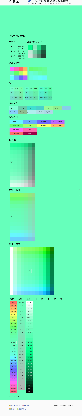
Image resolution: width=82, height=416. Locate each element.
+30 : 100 (29, 302)
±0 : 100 (21, 302)
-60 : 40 (21, 357)
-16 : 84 (21, 320)
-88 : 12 (21, 379)
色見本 (12, 409)
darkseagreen (22, 112)
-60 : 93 (13, 320)
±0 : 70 (30, 329)
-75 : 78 (13, 317)
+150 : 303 (13, 382)
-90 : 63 (13, 314)
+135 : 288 (13, 379)
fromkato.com (14, 405)
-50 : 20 (30, 376)
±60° (30, 121)
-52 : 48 (21, 351)
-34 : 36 (30, 363)
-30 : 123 (13, 326)
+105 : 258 (13, 373)
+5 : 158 (13, 348)
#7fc (12, 88)
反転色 (30, 133)
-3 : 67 (29, 336)
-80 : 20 (21, 373)
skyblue (66, 108)
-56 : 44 (21, 354)
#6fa (35, 88)
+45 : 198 (13, 360)
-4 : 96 (21, 311)
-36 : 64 (21, 336)
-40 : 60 (21, 339)
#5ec (41, 93)
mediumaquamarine (22, 108)
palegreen (48, 108)
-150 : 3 (13, 302)
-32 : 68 (21, 333)
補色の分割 (16, 129)
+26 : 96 (29, 305)
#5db (45, 97)
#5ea (50, 93)
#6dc (26, 97)
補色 (30, 129)
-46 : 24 (30, 373)
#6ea (35, 93)
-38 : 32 (30, 366)
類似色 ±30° (16, 121)
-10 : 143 (13, 333)
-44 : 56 (21, 342)
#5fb (46, 88)
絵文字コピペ (22, 409)
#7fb (16, 88)
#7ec (12, 93)
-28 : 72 (21, 329)
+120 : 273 (13, 376)
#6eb (31, 93)
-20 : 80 (21, 323)
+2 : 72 (30, 326)
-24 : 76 (21, 326)
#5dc (41, 97)
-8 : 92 (21, 314)
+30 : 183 (13, 357)
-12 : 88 (21, 317)
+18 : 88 (29, 311)
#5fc (41, 88)
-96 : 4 (21, 385)
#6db (31, 97)
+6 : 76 (30, 320)
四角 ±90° (44, 121)
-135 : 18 (13, 305)
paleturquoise (31, 112)
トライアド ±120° (58, 121)
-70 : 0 (29, 391)
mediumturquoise (40, 108)
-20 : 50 (30, 351)
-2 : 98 (21, 305)
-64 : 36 (21, 360)
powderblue (40, 112)
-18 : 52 (30, 348)
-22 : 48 (30, 354)
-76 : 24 (21, 369)
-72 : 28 (21, 366)
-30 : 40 (30, 360)
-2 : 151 (13, 339)
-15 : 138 (13, 329)
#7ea (21, 93)
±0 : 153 (13, 342)
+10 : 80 (29, 317)
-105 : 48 (13, 311)
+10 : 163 (13, 351)
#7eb (16, 93)
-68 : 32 (21, 363)
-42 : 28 (30, 369)
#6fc (27, 88)
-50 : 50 (21, 348)
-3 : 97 (21, 308)
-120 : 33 (13, 308)
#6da (35, 97)
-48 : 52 (21, 345)
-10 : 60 (30, 342)
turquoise (31, 108)
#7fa (21, 88)
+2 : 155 (13, 345)
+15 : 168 (13, 354)
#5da (50, 97)
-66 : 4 (29, 388)
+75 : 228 (13, 366)
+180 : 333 (13, 388)
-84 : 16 (21, 376)
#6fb (31, 88)
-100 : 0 (21, 388)
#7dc (12, 97)
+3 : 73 (30, 323)
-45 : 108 (13, 323)
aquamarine (13, 108)
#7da (21, 97)
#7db (16, 97)
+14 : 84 (29, 314)
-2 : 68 (29, 333)
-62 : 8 (29, 385)
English (25, 405)
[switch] (29, 1)
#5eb (45, 93)
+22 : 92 (29, 308)
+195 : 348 (13, 391)
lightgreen (57, 108)
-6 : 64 (29, 339)
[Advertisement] (41, 19)
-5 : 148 (13, 336)
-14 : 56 (30, 345)
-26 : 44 (30, 357)
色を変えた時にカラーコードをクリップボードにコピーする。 (52, 3)
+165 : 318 (13, 385)
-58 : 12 (30, 382)
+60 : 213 (13, 363)
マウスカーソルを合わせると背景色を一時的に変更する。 (51, 1)
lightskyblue (13, 112)
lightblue (48, 112)
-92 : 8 (21, 382)
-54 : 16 (30, 379)
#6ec (26, 93)
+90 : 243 (13, 369)
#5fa (50, 88)
